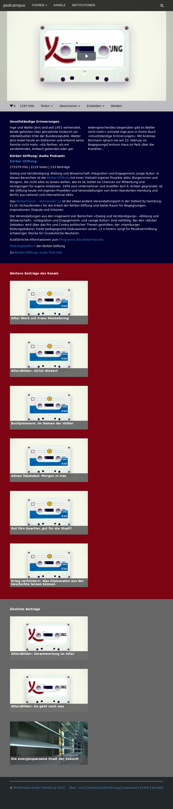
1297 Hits (27, 106)
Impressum (131, 788)
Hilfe (145, 788)
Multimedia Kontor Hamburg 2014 (39, 788)
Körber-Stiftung (23, 161)
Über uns (76, 788)
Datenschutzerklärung (103, 788)
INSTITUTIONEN (83, 5)
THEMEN (39, 5)
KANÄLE (60, 5)
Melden (116, 106)
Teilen (47, 106)
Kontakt (157, 788)
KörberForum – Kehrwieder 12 (39, 201)
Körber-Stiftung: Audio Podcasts (38, 252)
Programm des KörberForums (81, 240)
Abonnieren (69, 106)
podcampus (14, 5)
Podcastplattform (23, 246)
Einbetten (95, 106)
